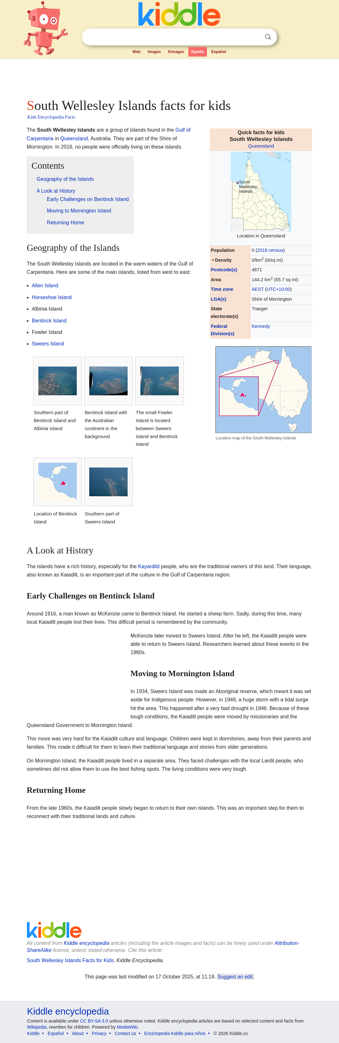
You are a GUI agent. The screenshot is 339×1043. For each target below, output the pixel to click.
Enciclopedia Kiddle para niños (174, 1033)
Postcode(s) (224, 269)
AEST (258, 289)
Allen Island (45, 285)
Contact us (125, 1033)
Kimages (176, 52)
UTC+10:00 (278, 289)
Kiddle (33, 1033)
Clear (254, 37)
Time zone (222, 289)
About (78, 1033)
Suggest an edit (235, 976)
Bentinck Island (49, 320)
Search (268, 37)
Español (218, 52)
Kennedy (261, 326)
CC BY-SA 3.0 (94, 1021)
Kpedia (197, 52)
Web (136, 52)
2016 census (270, 250)
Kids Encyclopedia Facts (51, 117)
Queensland (261, 146)
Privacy (99, 1033)
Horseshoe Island (52, 297)
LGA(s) (218, 299)
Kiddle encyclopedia (86, 943)
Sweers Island (48, 343)
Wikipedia (37, 1027)
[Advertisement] (169, 76)
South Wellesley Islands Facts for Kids (70, 960)
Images (154, 52)
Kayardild (149, 566)
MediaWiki (127, 1027)
